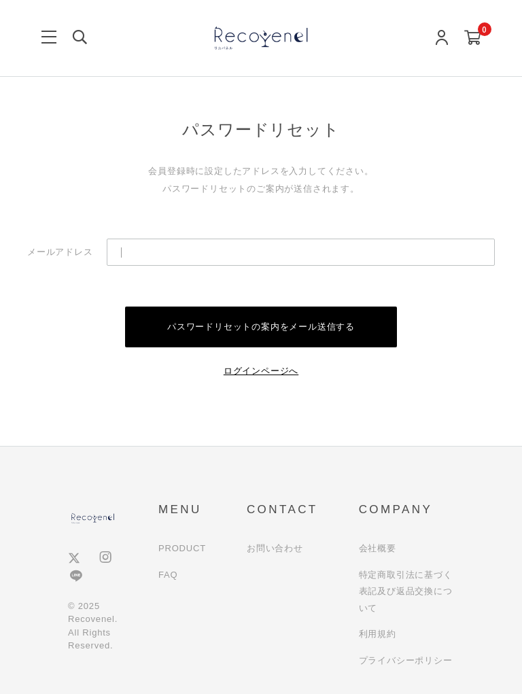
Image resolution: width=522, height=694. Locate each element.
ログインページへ (261, 371)
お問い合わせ (275, 548)
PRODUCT (182, 548)
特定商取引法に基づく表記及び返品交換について (406, 591)
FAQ (167, 575)
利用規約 (377, 634)
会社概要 (377, 548)
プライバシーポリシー (406, 660)
